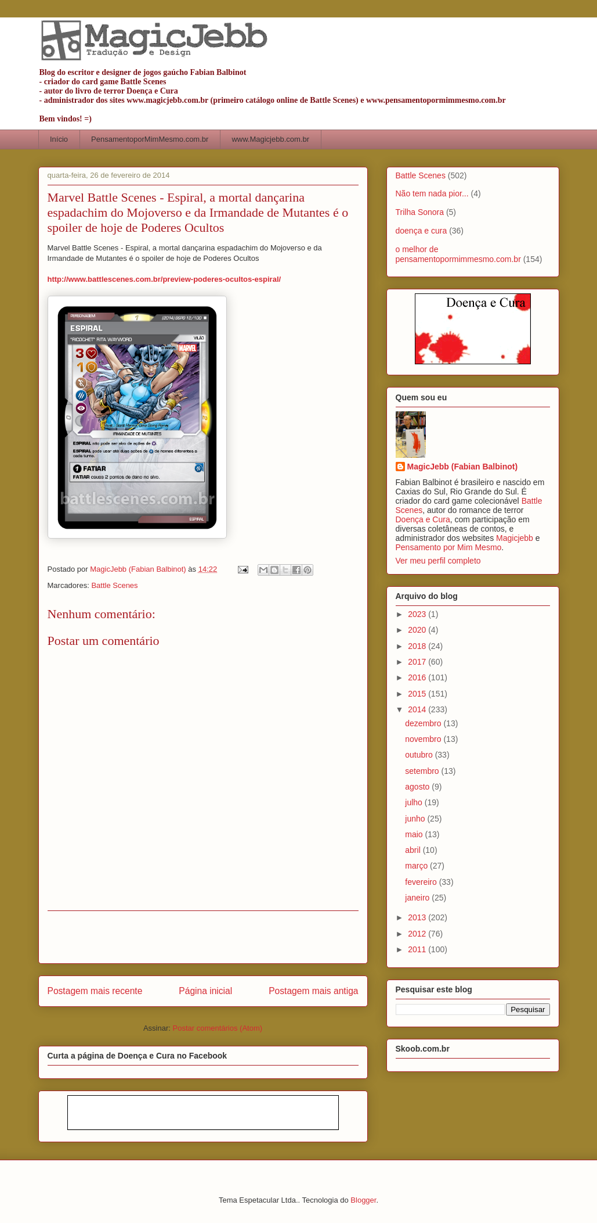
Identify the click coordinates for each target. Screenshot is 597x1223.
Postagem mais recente (95, 991)
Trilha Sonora (420, 212)
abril (413, 850)
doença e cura (421, 230)
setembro (423, 771)
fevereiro (422, 882)
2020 (418, 629)
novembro (424, 739)
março (417, 865)
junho (416, 818)
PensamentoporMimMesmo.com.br (149, 139)
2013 (418, 917)
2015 (418, 693)
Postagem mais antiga (313, 991)
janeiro (418, 897)
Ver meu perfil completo (438, 560)
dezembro (424, 723)
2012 (418, 933)
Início (59, 139)
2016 (418, 677)
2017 (418, 661)
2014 (418, 709)
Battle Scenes (114, 585)
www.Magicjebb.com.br (270, 139)
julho (414, 802)
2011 (418, 949)
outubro (420, 754)
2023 (418, 614)
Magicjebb (514, 538)
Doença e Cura (423, 519)
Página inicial (205, 991)
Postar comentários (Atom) (217, 1028)
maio (415, 834)
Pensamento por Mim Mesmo (449, 547)
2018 (418, 646)
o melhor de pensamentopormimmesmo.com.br (458, 254)
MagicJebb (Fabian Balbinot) (462, 466)
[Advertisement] (203, 937)
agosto (418, 786)
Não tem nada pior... (432, 193)
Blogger (363, 1200)
